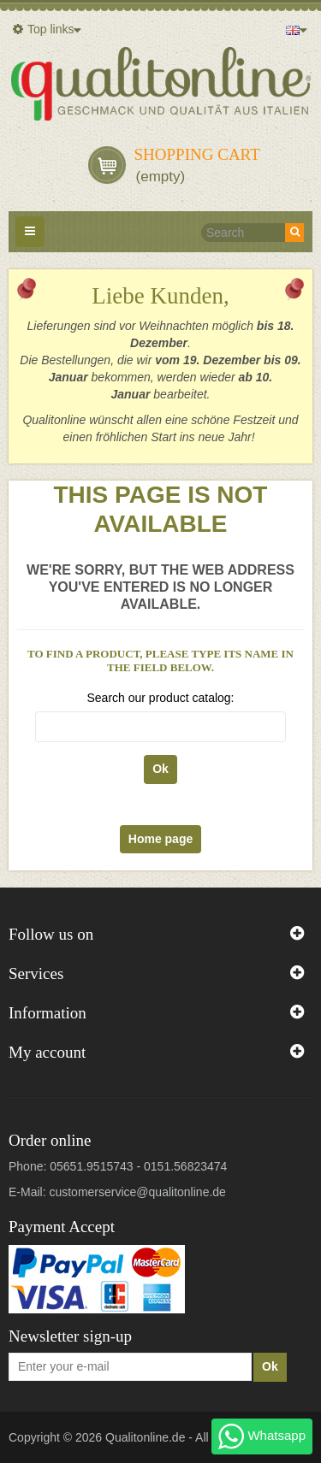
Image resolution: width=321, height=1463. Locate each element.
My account (47, 1052)
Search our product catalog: (161, 698)
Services (36, 973)
